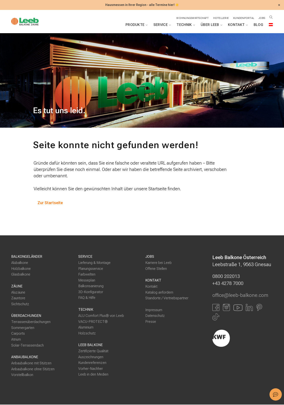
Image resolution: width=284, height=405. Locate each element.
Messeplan (86, 280)
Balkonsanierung (91, 286)
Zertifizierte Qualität (93, 351)
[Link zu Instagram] (226, 307)
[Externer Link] (242, 338)
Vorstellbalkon (22, 375)
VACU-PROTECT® (93, 322)
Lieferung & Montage (94, 263)
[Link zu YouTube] (237, 307)
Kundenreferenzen (92, 363)
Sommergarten (22, 328)
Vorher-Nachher (90, 369)
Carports (18, 334)
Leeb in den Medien (93, 375)
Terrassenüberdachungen (31, 322)
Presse (150, 322)
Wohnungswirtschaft (191, 18)
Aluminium (85, 328)
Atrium (16, 340)
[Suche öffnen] (271, 17)
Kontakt (238, 25)
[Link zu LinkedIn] (249, 307)
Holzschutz (87, 333)
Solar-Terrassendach (27, 345)
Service (162, 25)
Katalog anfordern (159, 293)
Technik (186, 25)
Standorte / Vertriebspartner (166, 298)
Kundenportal (243, 18)
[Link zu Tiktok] (215, 317)
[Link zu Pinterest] (259, 307)
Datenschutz (155, 316)
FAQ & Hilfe (86, 298)
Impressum (153, 310)
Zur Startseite (50, 203)
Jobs (261, 18)
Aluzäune (18, 293)
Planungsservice (90, 269)
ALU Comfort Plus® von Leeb (101, 316)
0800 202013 (226, 277)
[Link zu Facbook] (215, 307)
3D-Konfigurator (90, 292)
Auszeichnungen (90, 357)
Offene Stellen (156, 269)
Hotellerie (220, 18)
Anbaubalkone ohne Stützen (33, 369)
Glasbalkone (20, 275)
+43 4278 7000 (227, 284)
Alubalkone (19, 263)
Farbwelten (86, 275)
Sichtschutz (20, 304)
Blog (258, 25)
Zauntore (18, 298)
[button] (275, 394)
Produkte (137, 25)
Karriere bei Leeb (158, 263)
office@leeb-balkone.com (240, 296)
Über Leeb (211, 25)
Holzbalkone (21, 269)
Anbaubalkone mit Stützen (31, 363)
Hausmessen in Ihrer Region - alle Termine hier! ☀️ (142, 5)
